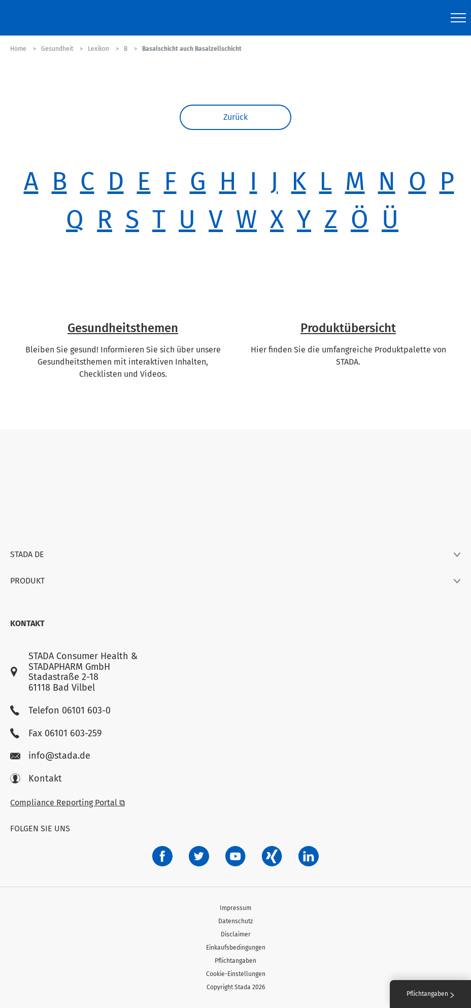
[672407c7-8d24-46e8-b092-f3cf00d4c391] (162, 856)
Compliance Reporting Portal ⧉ (67, 802)
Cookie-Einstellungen (235, 974)
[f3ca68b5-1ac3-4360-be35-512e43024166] (235, 856)
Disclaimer (236, 934)
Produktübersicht (348, 328)
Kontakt (36, 778)
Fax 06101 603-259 (56, 733)
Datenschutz (235, 921)
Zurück (235, 117)
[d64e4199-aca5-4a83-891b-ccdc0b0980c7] (308, 856)
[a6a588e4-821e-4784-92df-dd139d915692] (199, 856)
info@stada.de (50, 756)
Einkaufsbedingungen (235, 947)
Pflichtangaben (235, 960)
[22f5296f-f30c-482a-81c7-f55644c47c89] (272, 856)
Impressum (235, 908)
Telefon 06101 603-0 (60, 710)
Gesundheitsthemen (123, 328)
